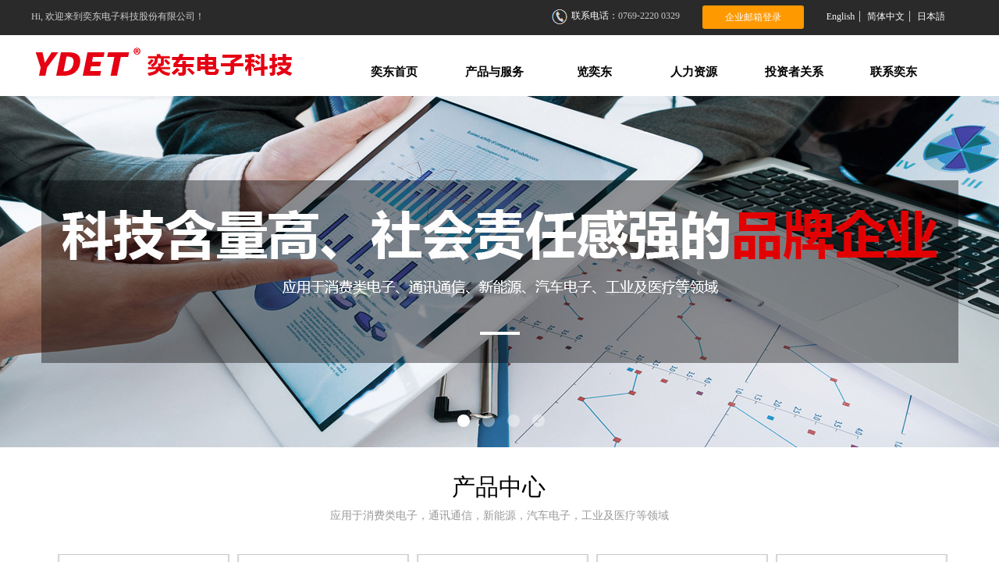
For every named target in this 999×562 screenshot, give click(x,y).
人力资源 (693, 72)
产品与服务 (494, 72)
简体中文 (886, 16)
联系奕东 (893, 72)
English (841, 16)
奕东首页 (394, 72)
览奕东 (594, 72)
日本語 (931, 16)
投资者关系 (794, 72)
